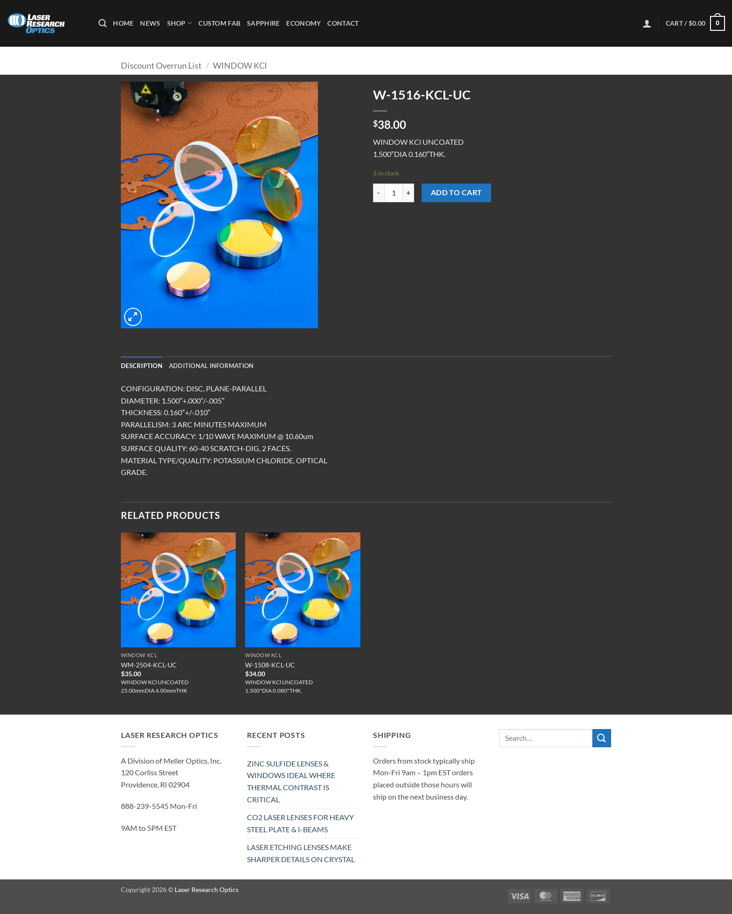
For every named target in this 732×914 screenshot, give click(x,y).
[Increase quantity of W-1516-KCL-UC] (408, 193)
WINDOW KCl (240, 65)
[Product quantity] (393, 193)
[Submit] (601, 738)
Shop (179, 23)
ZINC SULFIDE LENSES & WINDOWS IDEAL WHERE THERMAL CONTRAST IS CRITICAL (291, 781)
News (150, 23)
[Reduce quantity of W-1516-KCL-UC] (378, 193)
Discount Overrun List (161, 65)
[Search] (102, 23)
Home (123, 23)
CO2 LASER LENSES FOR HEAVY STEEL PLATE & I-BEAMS (300, 823)
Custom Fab (219, 23)
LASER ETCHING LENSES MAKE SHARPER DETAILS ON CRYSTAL (301, 853)
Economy (303, 23)
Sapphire (263, 23)
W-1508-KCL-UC (270, 665)
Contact (343, 23)
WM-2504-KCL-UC (149, 665)
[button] (647, 23)
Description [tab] (141, 365)
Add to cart (456, 192)
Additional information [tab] (211, 365)
